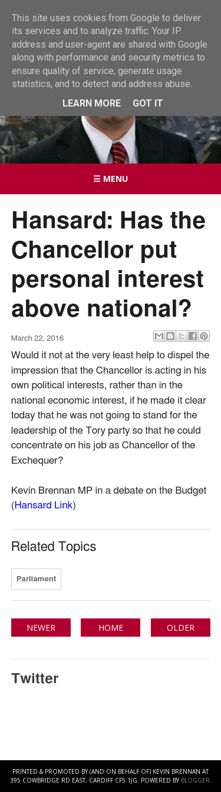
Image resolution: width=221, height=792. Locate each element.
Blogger (195, 780)
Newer (41, 627)
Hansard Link (43, 505)
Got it (148, 103)
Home (110, 627)
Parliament (36, 579)
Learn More (91, 103)
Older (180, 627)
